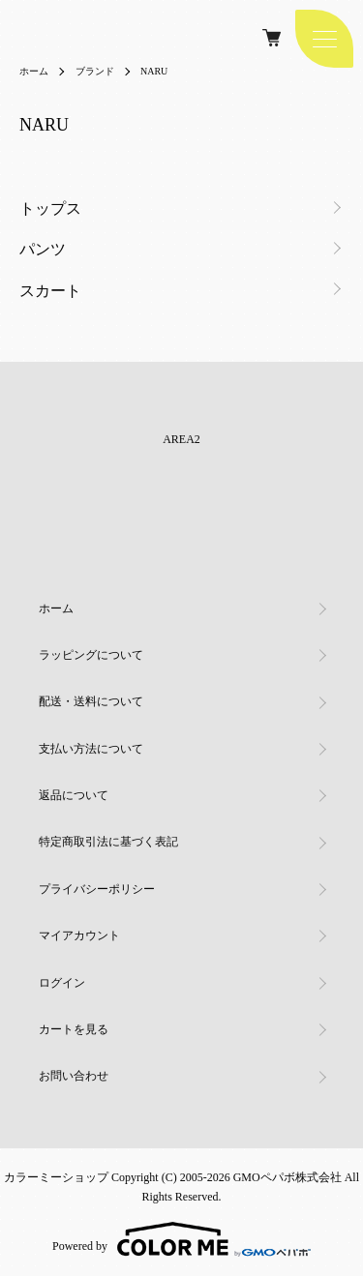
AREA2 (181, 439)
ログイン (62, 983)
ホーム (33, 71)
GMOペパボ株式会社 (287, 1177)
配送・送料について (91, 701)
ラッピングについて (91, 655)
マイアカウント (79, 935)
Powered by (181, 1239)
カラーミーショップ (56, 1177)
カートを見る (73, 1029)
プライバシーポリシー (97, 889)
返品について (73, 795)
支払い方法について (91, 749)
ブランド (95, 71)
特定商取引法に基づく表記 (108, 841)
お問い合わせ (73, 1076)
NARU (153, 71)
